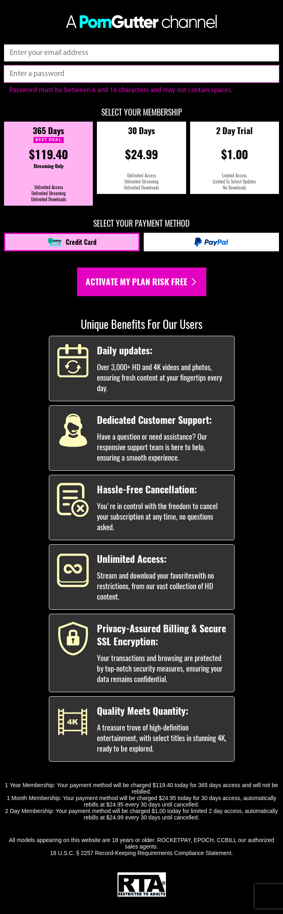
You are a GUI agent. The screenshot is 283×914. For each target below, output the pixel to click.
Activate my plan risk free (142, 282)
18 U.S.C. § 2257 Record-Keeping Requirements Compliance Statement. (141, 853)
